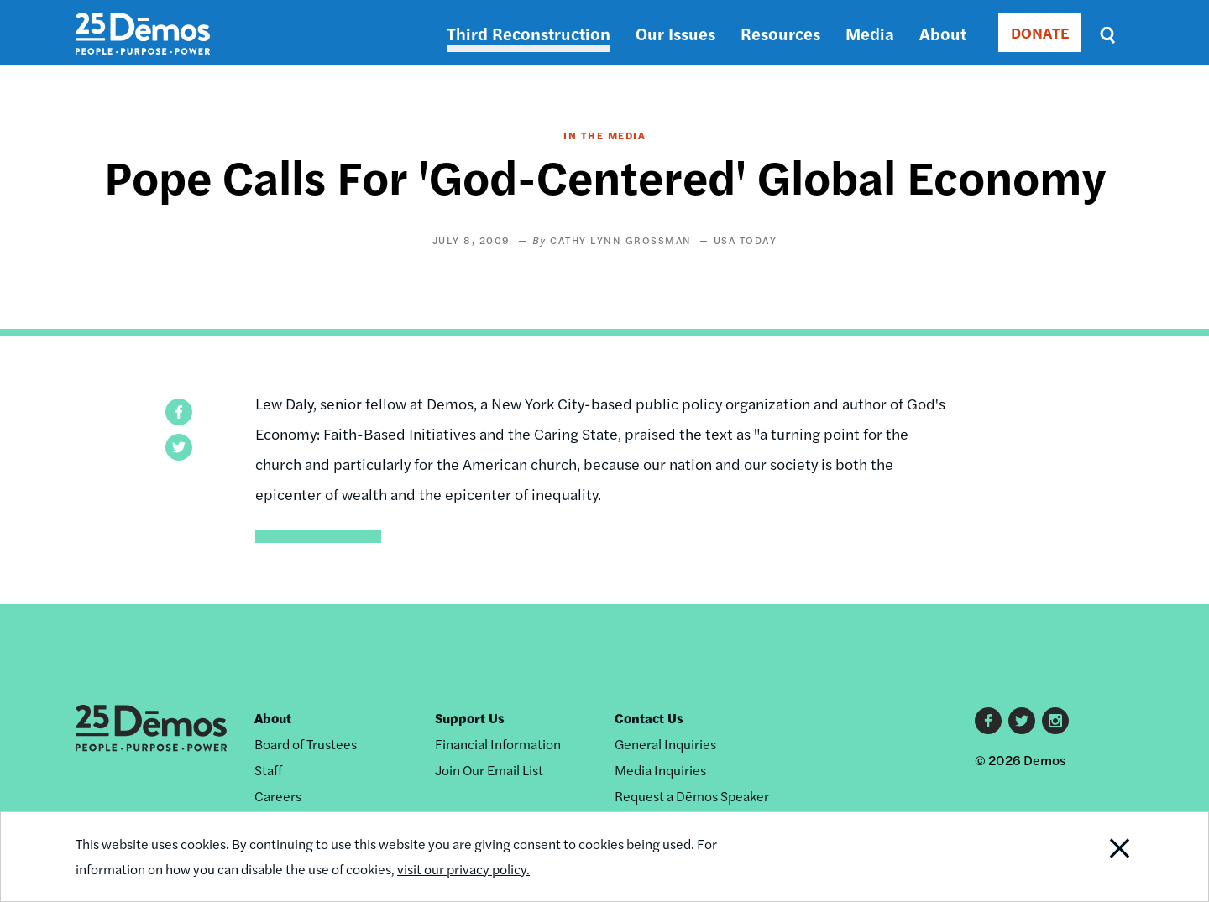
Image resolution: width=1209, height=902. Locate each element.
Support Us (470, 717)
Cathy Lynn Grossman (621, 240)
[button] (178, 412)
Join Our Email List (489, 769)
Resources (780, 33)
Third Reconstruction (528, 33)
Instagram (1055, 720)
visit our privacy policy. (463, 869)
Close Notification (1099, 856)
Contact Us (649, 717)
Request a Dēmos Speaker (692, 796)
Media (869, 33)
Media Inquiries (660, 769)
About (942, 33)
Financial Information (498, 743)
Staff (268, 769)
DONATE (1040, 32)
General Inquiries (665, 743)
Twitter (1021, 720)
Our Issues (675, 33)
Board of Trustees (305, 743)
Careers (277, 796)
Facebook (988, 720)
